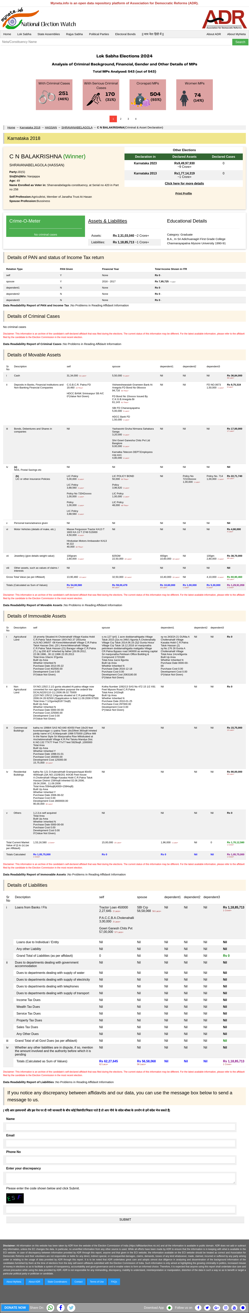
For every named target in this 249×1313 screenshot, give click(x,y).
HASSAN (51, 127)
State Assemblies (49, 34)
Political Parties (99, 34)
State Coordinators (57, 1281)
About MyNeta (236, 34)
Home (7, 34)
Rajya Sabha (74, 34)
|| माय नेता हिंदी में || (153, 34)
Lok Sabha (24, 34)
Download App (154, 1307)
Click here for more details (184, 183)
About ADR (214, 34)
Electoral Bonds (125, 34)
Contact (78, 1281)
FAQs (114, 1281)
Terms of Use (97, 1281)
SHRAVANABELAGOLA (77, 127)
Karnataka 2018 (30, 127)
